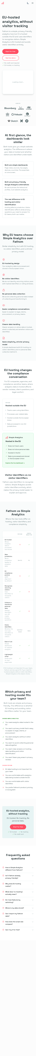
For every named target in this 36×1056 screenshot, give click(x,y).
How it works (7, 1052)
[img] (28, 3)
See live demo (11, 58)
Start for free (10, 51)
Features (6, 1049)
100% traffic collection (25, 1050)
